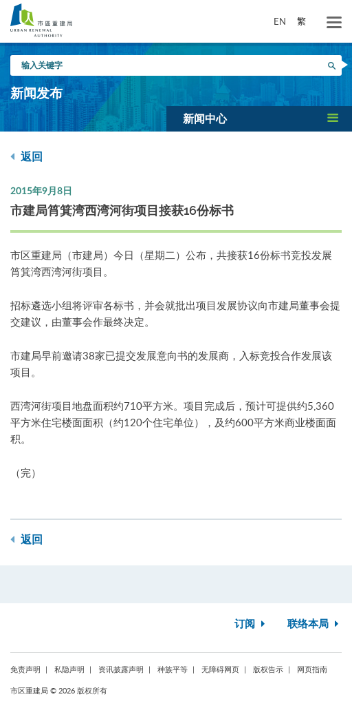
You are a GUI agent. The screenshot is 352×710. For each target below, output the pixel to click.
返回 (26, 157)
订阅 (251, 624)
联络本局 (314, 624)
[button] (259, 118)
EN (280, 21)
